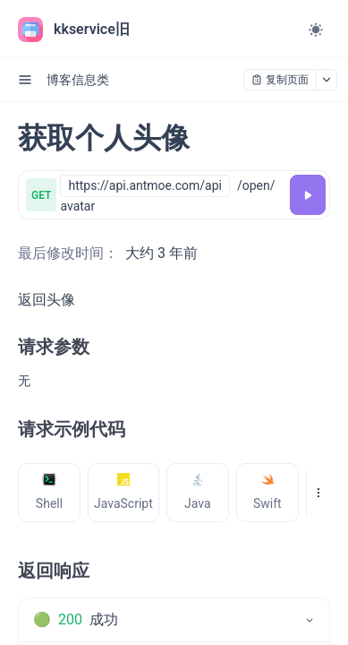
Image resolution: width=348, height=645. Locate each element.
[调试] (308, 195)
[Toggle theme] (316, 29)
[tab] (49, 492)
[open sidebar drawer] (25, 79)
